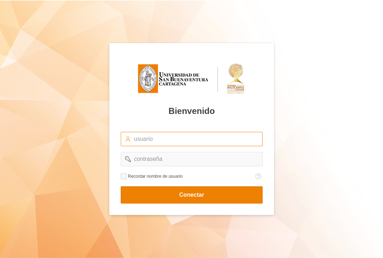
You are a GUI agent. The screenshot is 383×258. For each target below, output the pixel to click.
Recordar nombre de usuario (155, 176)
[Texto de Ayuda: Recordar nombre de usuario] (258, 176)
